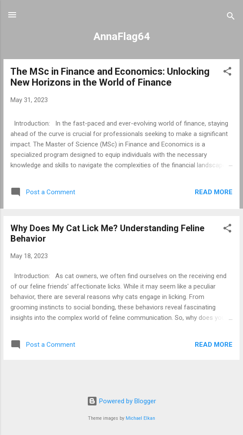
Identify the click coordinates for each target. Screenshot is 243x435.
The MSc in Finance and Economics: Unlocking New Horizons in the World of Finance (110, 77)
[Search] (231, 17)
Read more (214, 192)
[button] (227, 73)
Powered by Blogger (121, 401)
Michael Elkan (140, 418)
